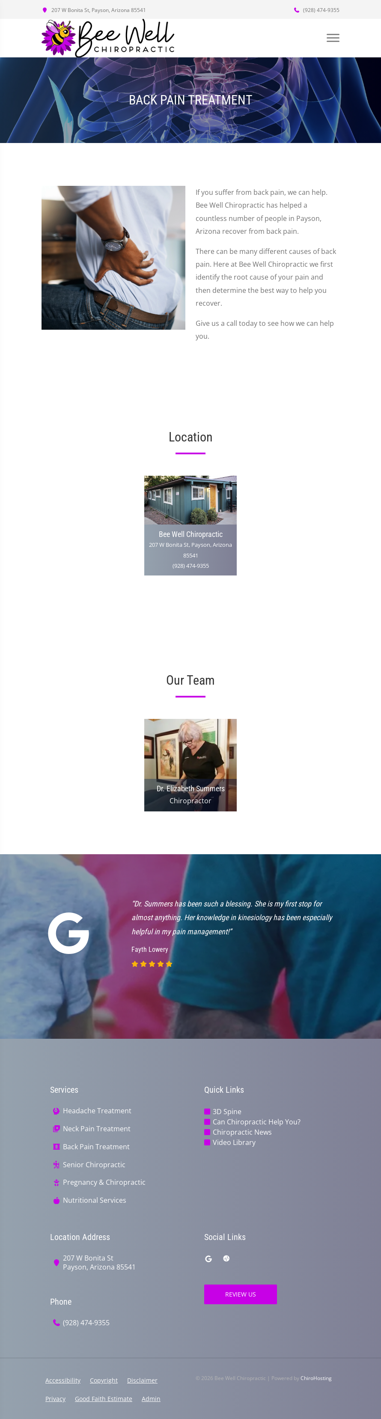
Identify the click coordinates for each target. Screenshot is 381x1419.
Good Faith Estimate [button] (103, 1399)
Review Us (240, 1294)
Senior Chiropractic (94, 1164)
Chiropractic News (242, 1132)
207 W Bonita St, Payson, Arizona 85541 (94, 10)
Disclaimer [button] (142, 1380)
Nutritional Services (94, 1200)
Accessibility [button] (62, 1380)
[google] (208, 1259)
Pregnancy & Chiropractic (104, 1182)
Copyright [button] (104, 1380)
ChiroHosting (316, 1378)
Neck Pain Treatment (97, 1128)
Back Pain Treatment (96, 1146)
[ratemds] (226, 1259)
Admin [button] (151, 1399)
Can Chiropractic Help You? (257, 1122)
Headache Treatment (97, 1110)
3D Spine (227, 1111)
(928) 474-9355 (316, 10)
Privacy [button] (55, 1399)
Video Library (234, 1142)
